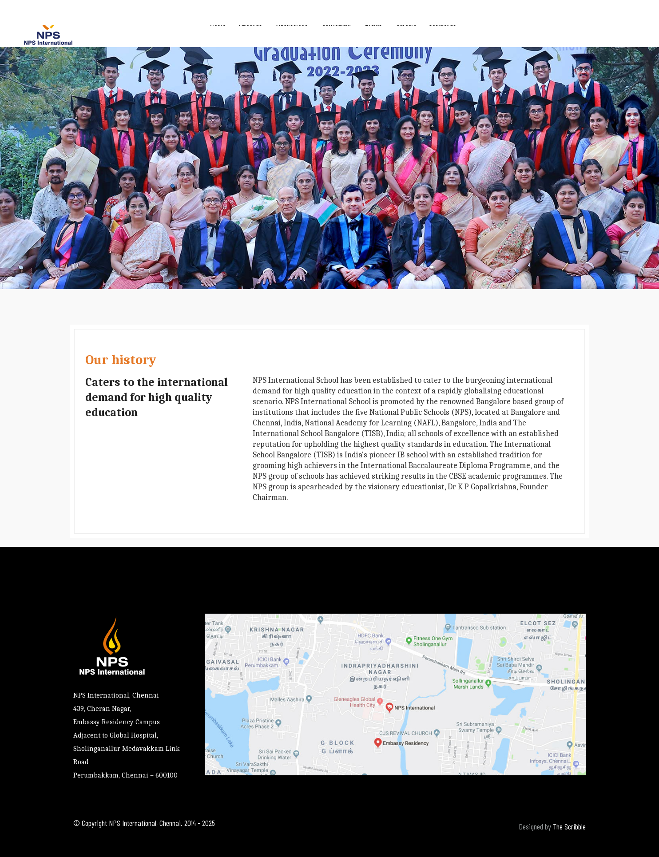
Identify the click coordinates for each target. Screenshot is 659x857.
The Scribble (569, 826)
